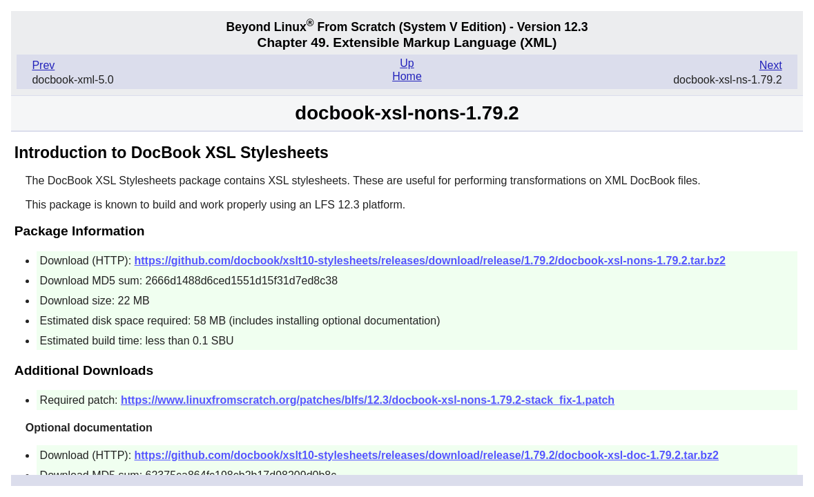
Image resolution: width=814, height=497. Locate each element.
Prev (43, 65)
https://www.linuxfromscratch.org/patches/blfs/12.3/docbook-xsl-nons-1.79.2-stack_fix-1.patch (367, 400)
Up (407, 63)
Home (407, 76)
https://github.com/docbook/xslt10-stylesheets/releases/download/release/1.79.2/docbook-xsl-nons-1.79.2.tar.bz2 (430, 260)
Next (770, 65)
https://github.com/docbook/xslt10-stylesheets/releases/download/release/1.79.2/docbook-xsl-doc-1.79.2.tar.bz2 (427, 455)
